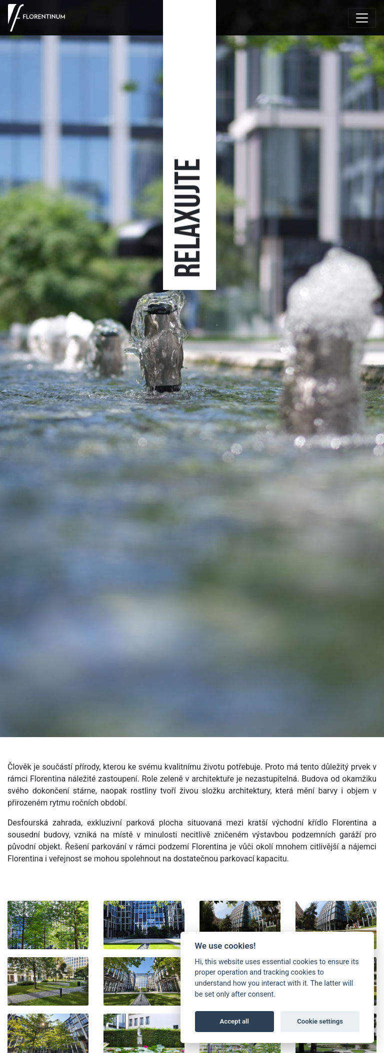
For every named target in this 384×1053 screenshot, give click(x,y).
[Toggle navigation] (362, 18)
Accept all (234, 1021)
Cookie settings (320, 1021)
